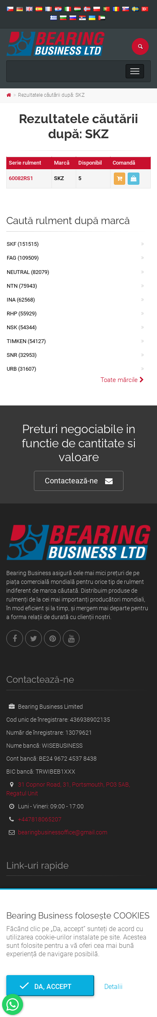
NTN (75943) (22, 286)
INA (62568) (21, 300)
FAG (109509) (23, 258)
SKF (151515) (23, 244)
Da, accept (50, 987)
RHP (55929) (22, 313)
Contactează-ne (79, 481)
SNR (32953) (22, 355)
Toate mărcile (122, 380)
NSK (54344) (22, 327)
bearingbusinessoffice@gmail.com (62, 832)
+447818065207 (40, 819)
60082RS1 (21, 178)
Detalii (113, 987)
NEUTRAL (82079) (28, 272)
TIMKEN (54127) (26, 341)
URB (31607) (21, 369)
